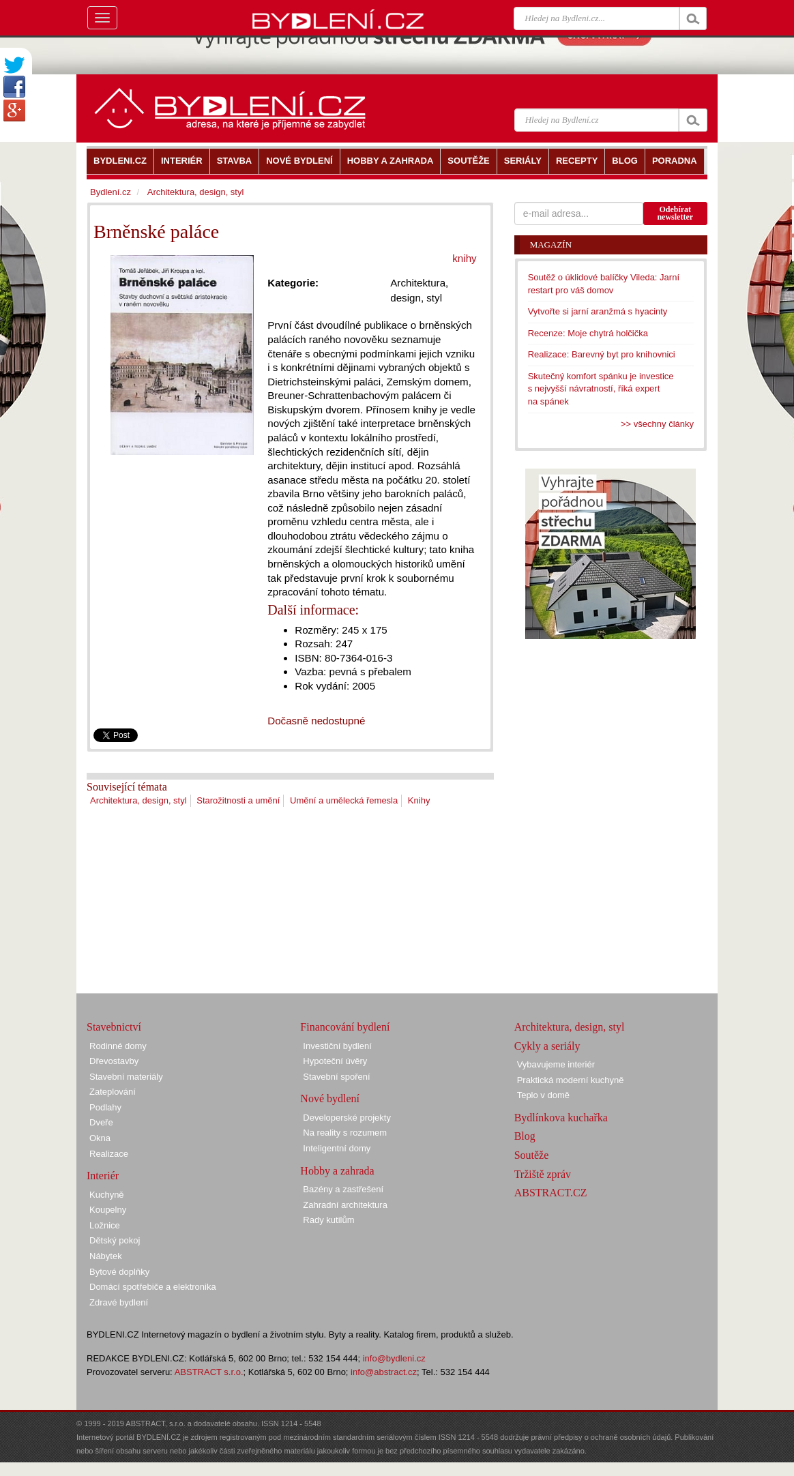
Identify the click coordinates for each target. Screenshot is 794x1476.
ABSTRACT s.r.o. (209, 1372)
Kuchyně (106, 1195)
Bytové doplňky (119, 1272)
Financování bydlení (344, 1027)
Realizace (108, 1154)
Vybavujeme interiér (556, 1064)
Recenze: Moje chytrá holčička (588, 333)
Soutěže (531, 1155)
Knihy (419, 800)
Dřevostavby (113, 1061)
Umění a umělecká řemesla (344, 800)
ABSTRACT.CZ (550, 1192)
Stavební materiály (126, 1077)
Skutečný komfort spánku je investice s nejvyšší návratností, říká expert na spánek (601, 389)
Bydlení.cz (110, 192)
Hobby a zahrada (337, 1171)
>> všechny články (657, 424)
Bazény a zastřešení (343, 1189)
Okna (100, 1138)
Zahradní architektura (345, 1205)
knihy (464, 258)
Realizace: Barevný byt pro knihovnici (601, 354)
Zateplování (112, 1092)
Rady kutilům (328, 1220)
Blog (524, 1136)
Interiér (103, 1175)
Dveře (101, 1122)
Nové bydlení (329, 1098)
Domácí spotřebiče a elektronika (152, 1287)
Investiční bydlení (337, 1046)
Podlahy (105, 1107)
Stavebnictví (114, 1027)
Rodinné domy (118, 1046)
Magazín (551, 244)
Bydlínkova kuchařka (561, 1117)
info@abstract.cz (384, 1372)
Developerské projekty (347, 1117)
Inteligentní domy (336, 1148)
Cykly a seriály (547, 1046)
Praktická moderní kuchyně (570, 1080)
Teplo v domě (543, 1095)
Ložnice (104, 1225)
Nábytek (105, 1256)
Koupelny (107, 1210)
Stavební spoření (336, 1077)
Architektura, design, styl (138, 800)
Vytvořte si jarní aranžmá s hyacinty (598, 311)
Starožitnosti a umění (238, 800)
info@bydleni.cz (394, 1358)
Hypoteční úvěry (335, 1061)
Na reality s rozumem (345, 1132)
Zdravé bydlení (118, 1302)
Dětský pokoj (114, 1240)
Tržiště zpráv (542, 1174)
